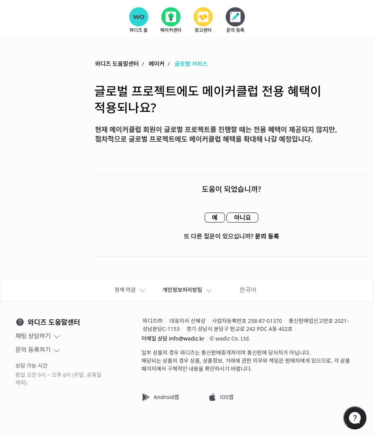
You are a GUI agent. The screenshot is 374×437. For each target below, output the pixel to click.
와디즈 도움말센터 (117, 64)
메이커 (156, 64)
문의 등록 (267, 236)
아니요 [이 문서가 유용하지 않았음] (244, 218)
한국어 (247, 290)
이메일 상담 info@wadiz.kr (173, 338)
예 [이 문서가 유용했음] (212, 218)
